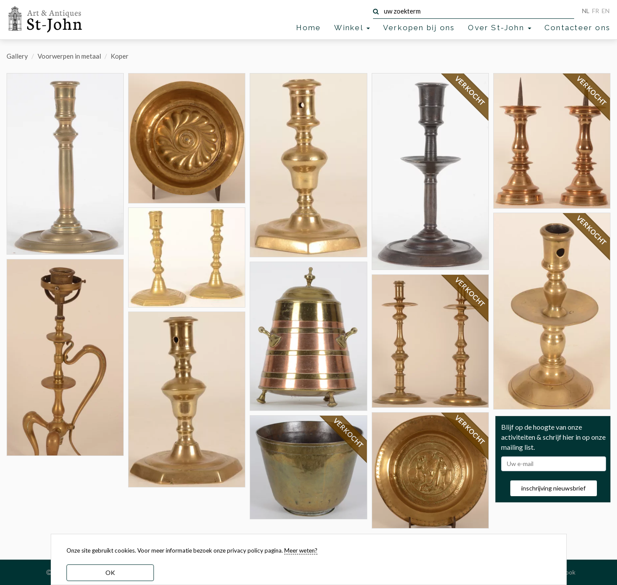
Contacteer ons (577, 27)
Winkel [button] (352, 27)
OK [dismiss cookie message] (110, 572)
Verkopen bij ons (419, 27)
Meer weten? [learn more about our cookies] (300, 550)
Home (308, 27)
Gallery (17, 56)
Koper (120, 56)
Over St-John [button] (499, 27)
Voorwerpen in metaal (69, 56)
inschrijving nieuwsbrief (553, 488)
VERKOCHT (348, 433)
